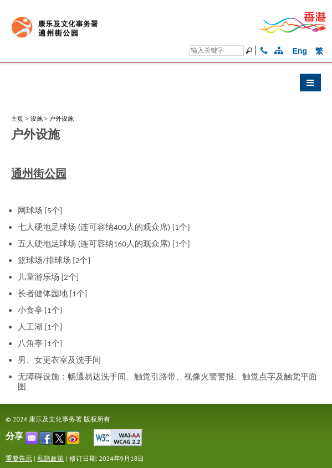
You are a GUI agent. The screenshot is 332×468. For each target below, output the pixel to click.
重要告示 (19, 458)
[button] (166, 85)
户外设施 (61, 118)
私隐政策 (50, 458)
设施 (36, 118)
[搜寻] (217, 50)
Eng (300, 51)
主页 (17, 118)
